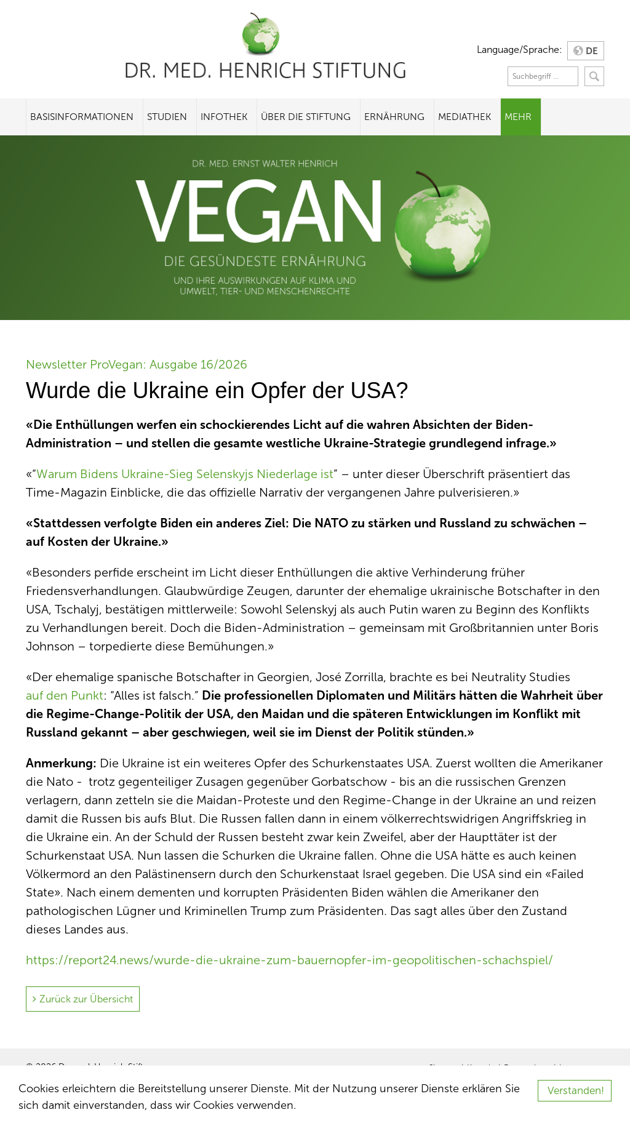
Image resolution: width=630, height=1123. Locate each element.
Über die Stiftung (306, 116)
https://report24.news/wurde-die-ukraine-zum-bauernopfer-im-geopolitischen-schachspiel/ (289, 960)
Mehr (518, 116)
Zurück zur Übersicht (86, 999)
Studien (167, 116)
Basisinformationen (82, 116)
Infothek (224, 116)
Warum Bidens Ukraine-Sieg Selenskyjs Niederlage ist (184, 474)
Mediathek (464, 116)
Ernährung (394, 116)
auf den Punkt (64, 695)
